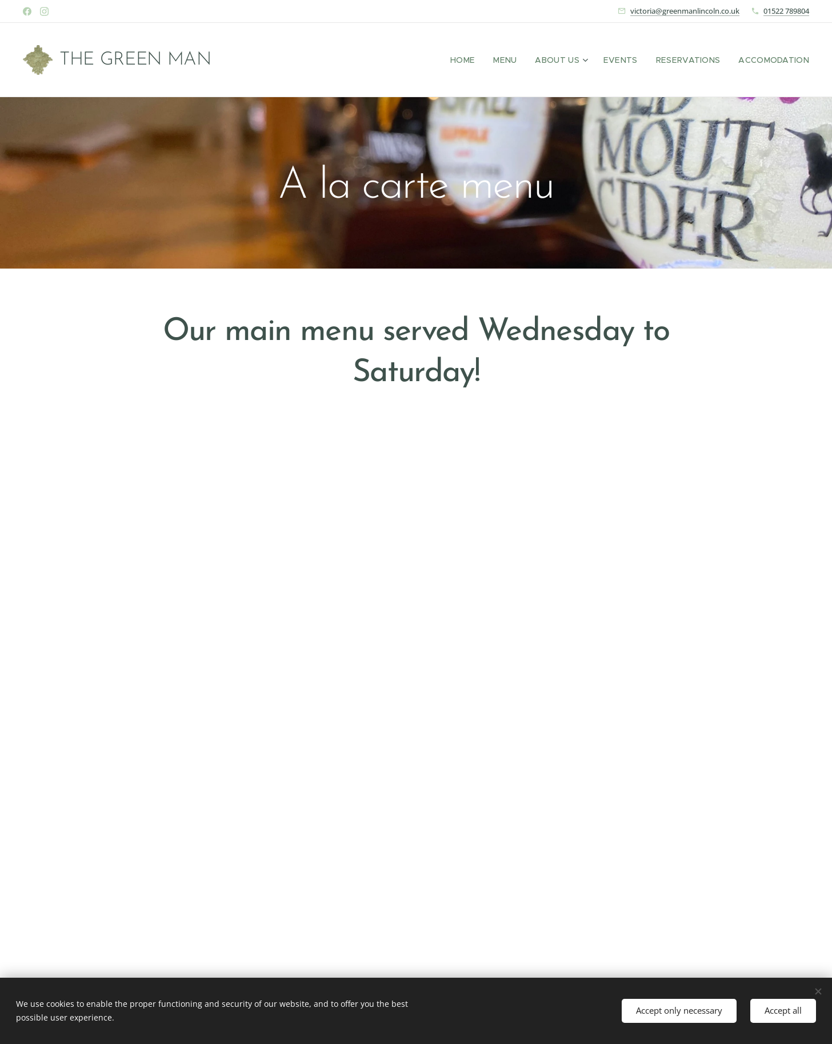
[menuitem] (484, 60)
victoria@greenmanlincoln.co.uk (684, 11)
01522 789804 (786, 11)
